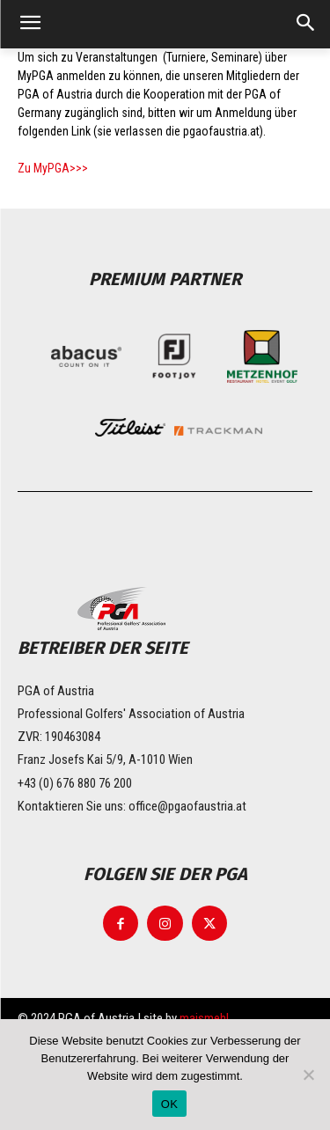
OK (169, 1104)
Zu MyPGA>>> (53, 168)
